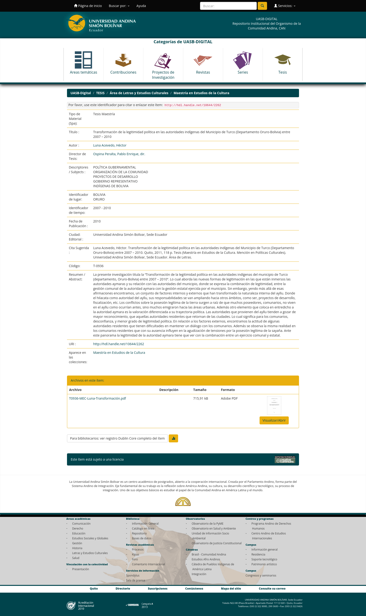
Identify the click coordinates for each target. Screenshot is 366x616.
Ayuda (141, 6)
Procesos (138, 549)
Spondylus (132, 575)
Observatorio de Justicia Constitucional (217, 543)
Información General (145, 523)
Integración (199, 574)
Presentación (80, 569)
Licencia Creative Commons (145, 459)
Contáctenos (194, 588)
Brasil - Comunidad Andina (209, 554)
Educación (78, 533)
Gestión (77, 543)
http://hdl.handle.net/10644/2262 (118, 344)
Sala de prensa (135, 580)
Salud (75, 558)
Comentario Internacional (148, 564)
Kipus (135, 554)
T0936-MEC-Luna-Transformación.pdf (97, 398)
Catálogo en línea (143, 528)
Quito (94, 588)
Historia (77, 548)
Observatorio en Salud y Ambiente (214, 528)
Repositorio (139, 533)
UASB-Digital (80, 93)
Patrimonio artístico (264, 564)
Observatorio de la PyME (207, 523)
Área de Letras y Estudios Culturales (139, 93)
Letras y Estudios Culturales (90, 553)
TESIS (100, 93)
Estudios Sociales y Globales (90, 538)
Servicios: (285, 6)
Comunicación (81, 523)
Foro (135, 559)
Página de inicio (88, 6)
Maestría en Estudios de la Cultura (201, 93)
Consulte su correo (272, 588)
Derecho (77, 528)
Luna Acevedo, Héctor (109, 145)
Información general (264, 549)
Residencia (258, 554)
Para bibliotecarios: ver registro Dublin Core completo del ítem (117, 438)
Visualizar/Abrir (274, 420)
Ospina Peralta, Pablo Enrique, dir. (119, 154)
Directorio (123, 588)
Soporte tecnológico (264, 559)
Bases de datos (141, 538)
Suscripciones (157, 588)
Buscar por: (119, 6)
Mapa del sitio (231, 588)
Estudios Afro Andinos (206, 559)
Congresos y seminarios (261, 575)
